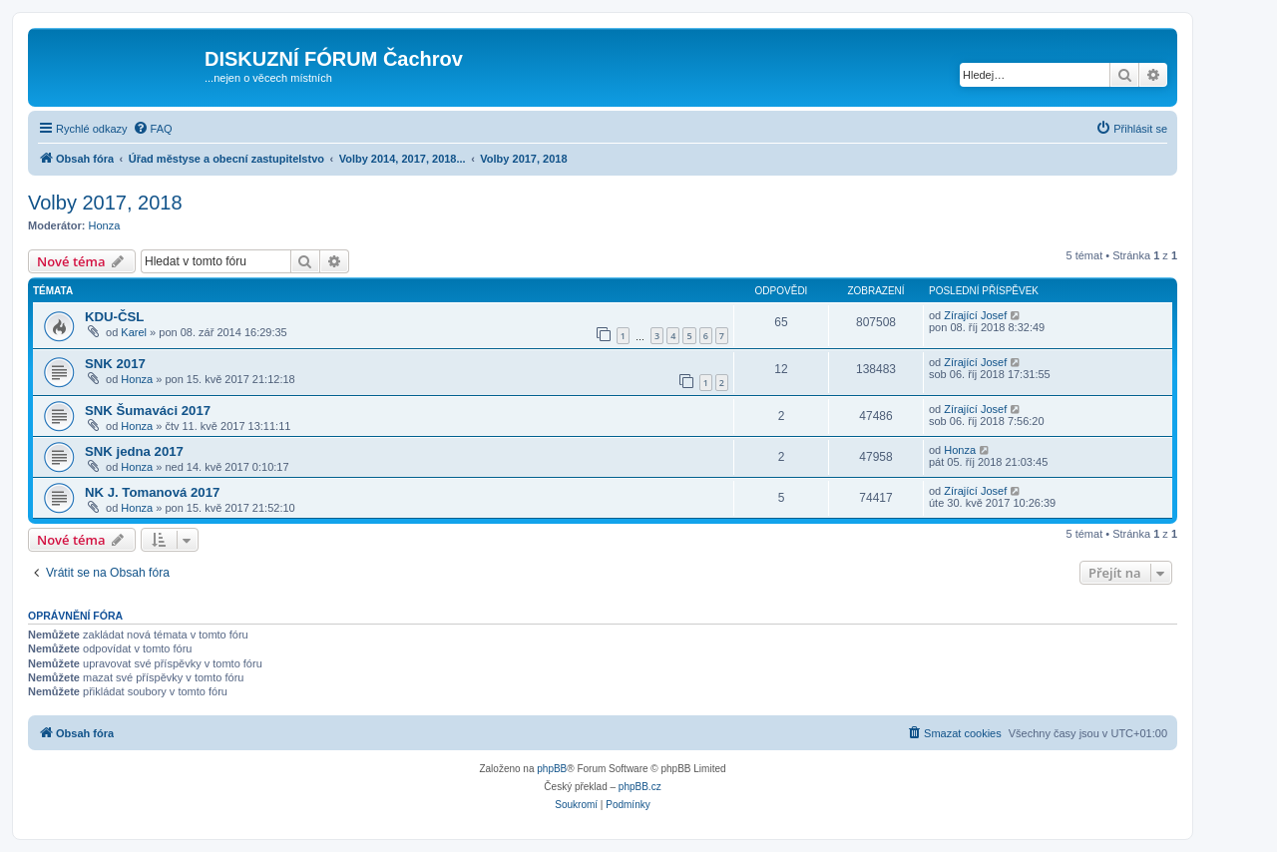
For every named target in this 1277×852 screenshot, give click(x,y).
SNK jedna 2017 (134, 451)
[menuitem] (153, 129)
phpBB (552, 768)
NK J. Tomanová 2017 (152, 492)
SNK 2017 (115, 363)
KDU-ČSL (114, 316)
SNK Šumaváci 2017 (148, 410)
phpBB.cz (640, 786)
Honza (105, 225)
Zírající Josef (975, 315)
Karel (134, 332)
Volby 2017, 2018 (105, 202)
